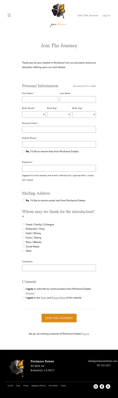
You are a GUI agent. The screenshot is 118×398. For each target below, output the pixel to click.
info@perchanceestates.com (102, 361)
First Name (28, 93)
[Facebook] (102, 386)
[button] (10, 15)
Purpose (30, 293)
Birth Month (29, 108)
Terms (43, 297)
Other (29, 250)
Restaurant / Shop (35, 228)
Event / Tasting (33, 237)
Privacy (26, 386)
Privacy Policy (58, 297)
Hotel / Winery (33, 233)
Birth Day (52, 108)
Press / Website (33, 242)
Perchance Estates (59, 15)
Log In (86, 333)
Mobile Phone (30, 138)
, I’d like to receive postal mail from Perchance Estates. (56, 200)
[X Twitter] (108, 386)
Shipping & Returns (38, 386)
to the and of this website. (54, 297)
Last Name (66, 93)
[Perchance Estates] (17, 368)
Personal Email (30, 123)
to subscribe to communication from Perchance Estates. (58, 291)
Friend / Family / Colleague (40, 224)
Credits (63, 386)
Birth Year (78, 108)
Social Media (32, 246)
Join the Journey (59, 318)
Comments (27, 261)
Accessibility (53, 386)
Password (27, 162)
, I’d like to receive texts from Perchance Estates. (52, 151)
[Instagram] (95, 386)
